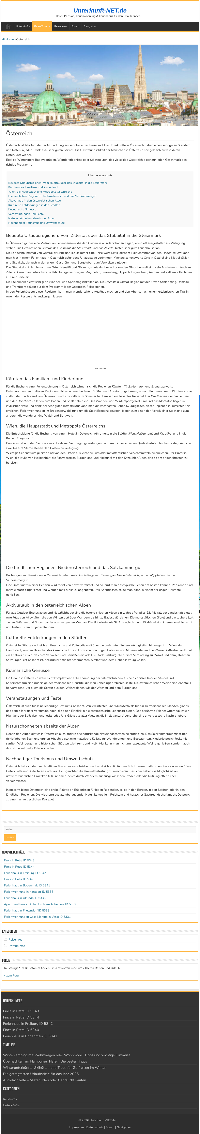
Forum (75, 26)
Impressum (76, 1127)
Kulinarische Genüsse (22, 209)
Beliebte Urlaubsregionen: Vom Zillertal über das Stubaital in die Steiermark (57, 183)
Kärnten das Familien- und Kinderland (33, 187)
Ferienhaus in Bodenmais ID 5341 (27, 885)
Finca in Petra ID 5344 (19, 867)
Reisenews (60, 26)
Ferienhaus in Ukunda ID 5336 (25, 898)
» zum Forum (12, 975)
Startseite (8, 26)
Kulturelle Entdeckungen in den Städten (34, 205)
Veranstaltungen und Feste (26, 214)
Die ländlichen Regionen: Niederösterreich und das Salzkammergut (52, 196)
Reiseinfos (15, 940)
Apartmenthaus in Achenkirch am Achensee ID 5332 (40, 904)
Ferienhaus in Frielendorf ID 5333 (26, 910)
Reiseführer (41, 26)
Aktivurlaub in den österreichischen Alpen (35, 201)
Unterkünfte (23, 26)
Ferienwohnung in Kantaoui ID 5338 (28, 892)
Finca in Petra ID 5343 (19, 860)
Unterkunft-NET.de (100, 10)
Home (8, 39)
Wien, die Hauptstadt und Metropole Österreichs (40, 192)
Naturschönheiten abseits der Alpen (31, 218)
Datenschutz (94, 1127)
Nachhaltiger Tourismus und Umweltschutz (36, 223)
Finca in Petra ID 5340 (19, 879)
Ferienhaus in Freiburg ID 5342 (25, 873)
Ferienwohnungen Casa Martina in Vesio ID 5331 (37, 917)
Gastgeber (89, 26)
